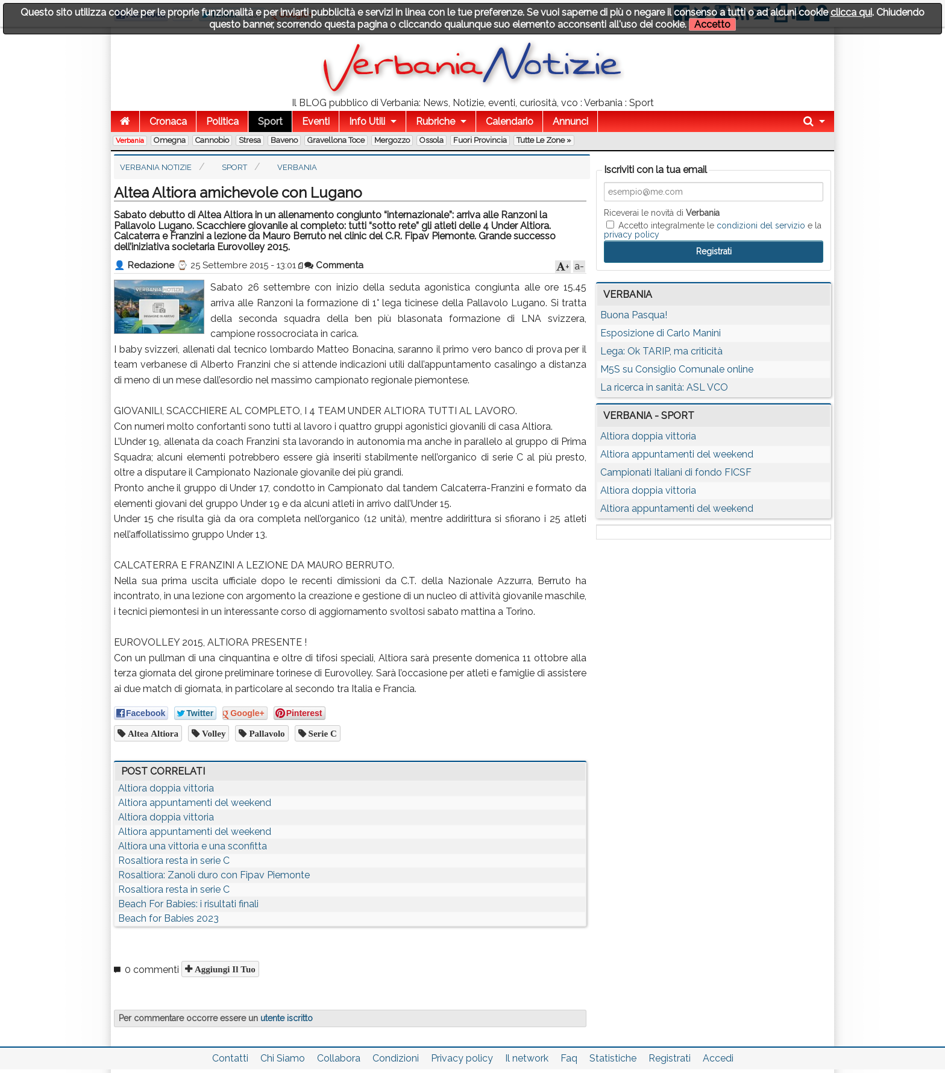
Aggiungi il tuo (224, 969)
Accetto (712, 24)
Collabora (338, 1058)
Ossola (431, 140)
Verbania (130, 140)
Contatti (230, 1058)
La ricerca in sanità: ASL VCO (664, 387)
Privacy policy (462, 1058)
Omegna (170, 140)
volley (212, 733)
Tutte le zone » (543, 140)
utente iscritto (286, 1018)
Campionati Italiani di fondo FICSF (676, 472)
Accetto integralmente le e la (712, 230)
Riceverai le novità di (662, 213)
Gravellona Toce (336, 140)
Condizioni (395, 1058)
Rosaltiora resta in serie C (174, 860)
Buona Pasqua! (633, 315)
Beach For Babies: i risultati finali (188, 904)
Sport (270, 121)
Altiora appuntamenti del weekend (194, 802)
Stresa (250, 140)
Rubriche (435, 121)
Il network (526, 1058)
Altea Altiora (151, 733)
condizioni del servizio (761, 225)
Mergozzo (392, 140)
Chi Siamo (282, 1058)
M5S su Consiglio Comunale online (676, 369)
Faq (568, 1058)
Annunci (570, 121)
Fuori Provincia (480, 140)
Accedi (718, 1058)
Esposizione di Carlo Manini (660, 333)
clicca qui (851, 12)
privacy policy (631, 234)
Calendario (509, 121)
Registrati (669, 1058)
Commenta (333, 265)
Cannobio (212, 140)
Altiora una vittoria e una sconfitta (192, 846)
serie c (321, 733)
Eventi (316, 121)
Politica (222, 121)
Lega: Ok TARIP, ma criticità (661, 351)
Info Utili (367, 121)
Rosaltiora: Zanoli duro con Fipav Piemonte (214, 875)
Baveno (284, 140)
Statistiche (612, 1058)
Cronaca (168, 121)
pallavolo (265, 733)
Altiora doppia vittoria (166, 788)
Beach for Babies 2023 (168, 918)
